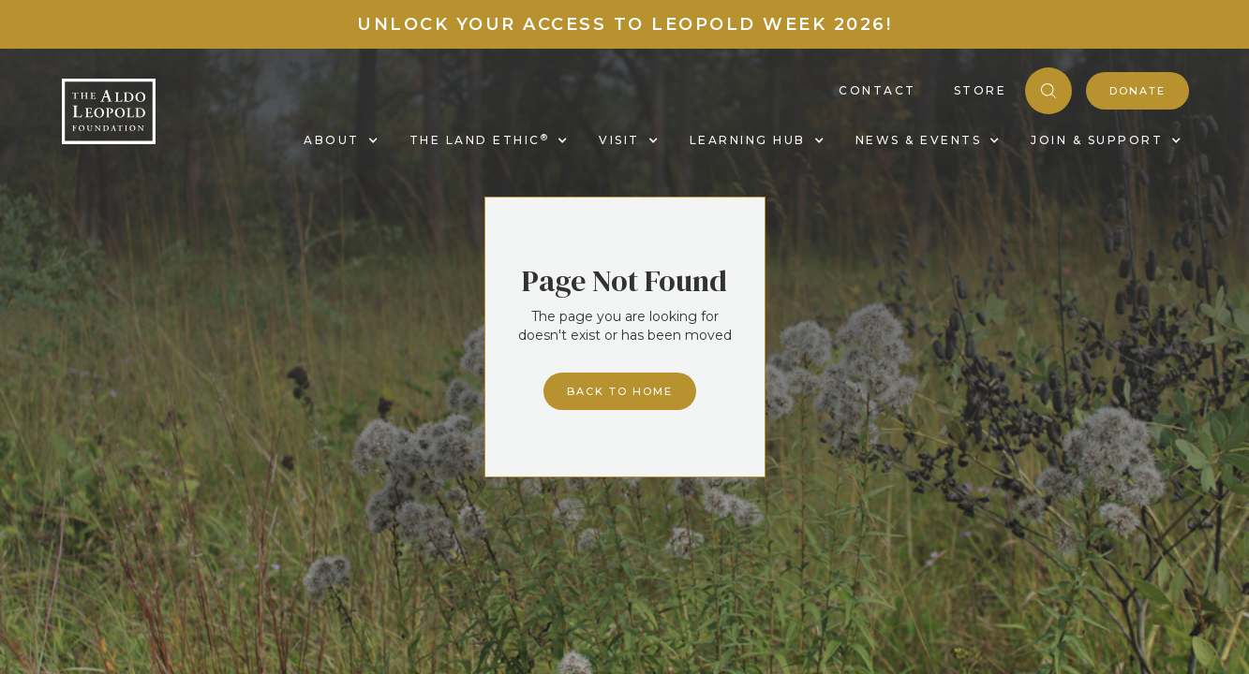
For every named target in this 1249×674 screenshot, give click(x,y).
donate (1137, 90)
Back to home (620, 391)
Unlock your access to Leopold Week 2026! (624, 24)
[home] (108, 111)
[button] (338, 140)
